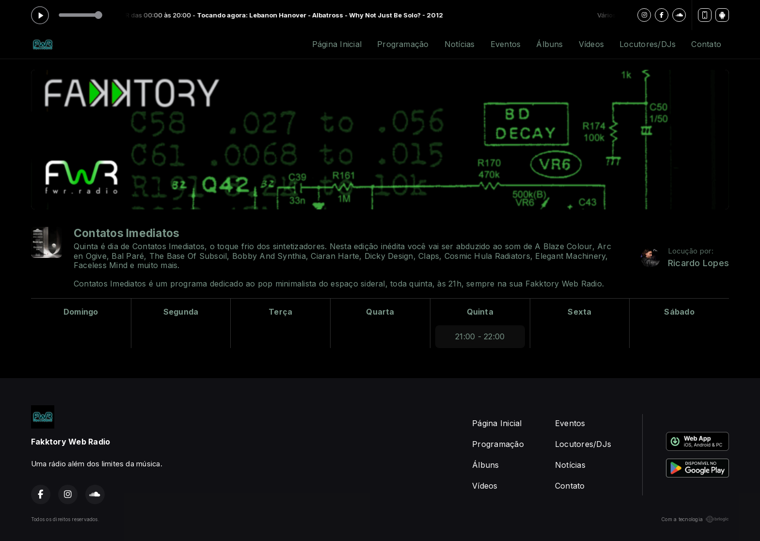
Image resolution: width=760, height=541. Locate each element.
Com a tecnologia (695, 519)
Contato (706, 44)
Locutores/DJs (647, 44)
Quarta (380, 312)
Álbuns (549, 44)
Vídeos (591, 44)
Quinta (480, 312)
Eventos (506, 44)
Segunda (181, 312)
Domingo (80, 312)
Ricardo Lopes (698, 263)
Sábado (679, 312)
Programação (403, 44)
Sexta (579, 312)
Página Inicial (337, 44)
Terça (280, 312)
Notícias (459, 44)
